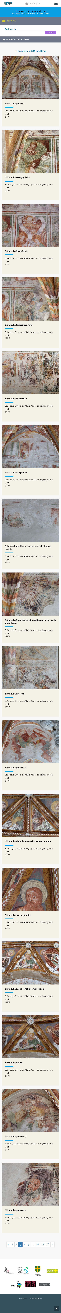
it (39, 3)
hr (31, 3)
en (35, 3)
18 (48, 1244)
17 (43, 1244)
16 (37, 1244)
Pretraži (50, 32)
